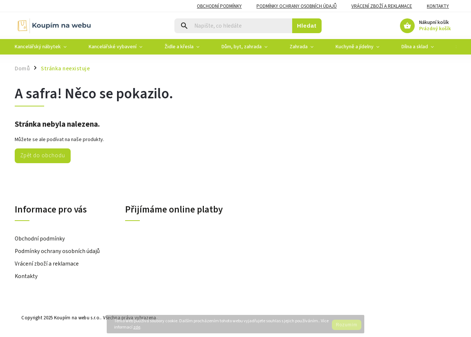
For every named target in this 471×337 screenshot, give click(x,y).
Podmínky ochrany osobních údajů (296, 6)
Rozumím (346, 324)
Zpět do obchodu (42, 155)
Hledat (306, 25)
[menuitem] (46, 47)
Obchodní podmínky (219, 6)
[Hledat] (233, 25)
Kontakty (438, 6)
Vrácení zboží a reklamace (381, 6)
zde (136, 327)
